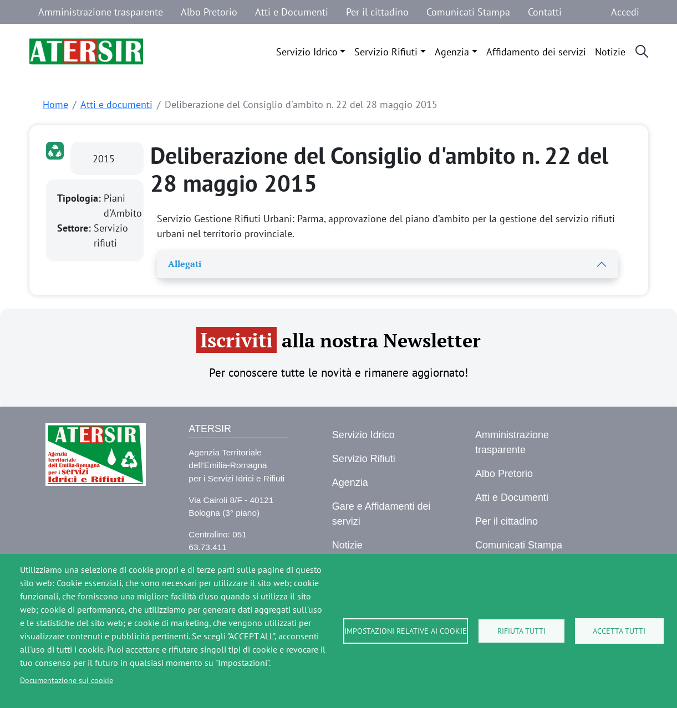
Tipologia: (80, 198)
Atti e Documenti (291, 12)
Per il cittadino (377, 12)
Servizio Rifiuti (386, 51)
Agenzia (452, 51)
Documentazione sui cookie (66, 680)
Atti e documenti (116, 104)
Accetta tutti (619, 631)
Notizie (610, 51)
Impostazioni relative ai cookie (405, 631)
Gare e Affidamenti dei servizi (381, 514)
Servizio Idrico (307, 51)
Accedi (625, 12)
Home (55, 104)
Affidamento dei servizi (536, 51)
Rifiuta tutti (521, 631)
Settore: (75, 228)
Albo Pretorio (209, 12)
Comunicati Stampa (468, 12)
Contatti (545, 12)
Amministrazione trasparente (100, 12)
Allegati (184, 264)
